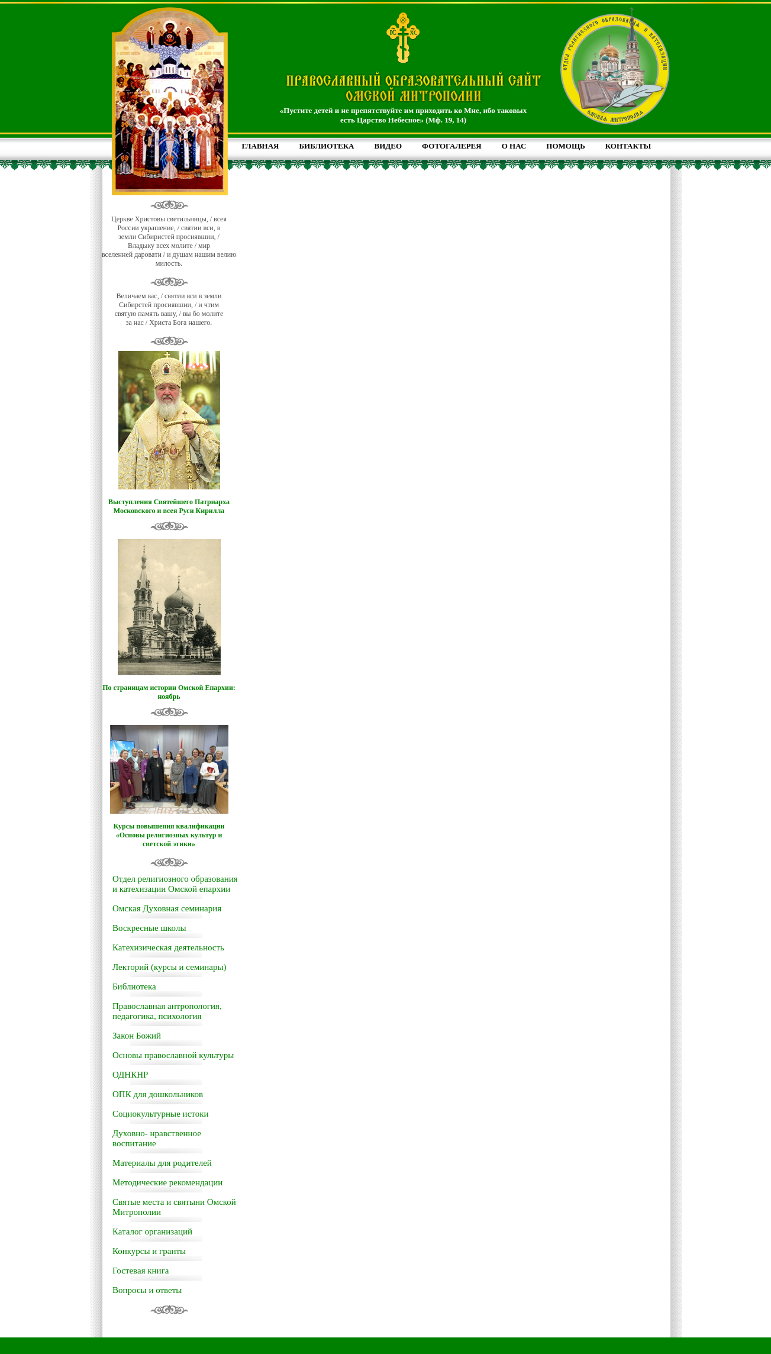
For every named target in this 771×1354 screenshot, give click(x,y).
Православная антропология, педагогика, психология (167, 1011)
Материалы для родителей (162, 1163)
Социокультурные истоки (160, 1113)
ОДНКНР (130, 1074)
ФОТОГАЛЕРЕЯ (452, 145)
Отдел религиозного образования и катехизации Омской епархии (175, 884)
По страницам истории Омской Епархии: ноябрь (169, 692)
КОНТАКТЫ (628, 145)
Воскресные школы (149, 928)
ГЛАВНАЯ (260, 145)
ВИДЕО (388, 145)
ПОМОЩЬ (565, 145)
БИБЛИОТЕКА (326, 145)
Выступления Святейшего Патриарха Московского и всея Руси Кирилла (169, 506)
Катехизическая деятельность (168, 947)
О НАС (514, 145)
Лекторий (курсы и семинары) (169, 967)
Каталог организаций (152, 1231)
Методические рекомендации (167, 1182)
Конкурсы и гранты (149, 1251)
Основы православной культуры (173, 1055)
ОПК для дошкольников (157, 1094)
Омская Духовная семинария (166, 908)
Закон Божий (136, 1035)
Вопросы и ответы (147, 1290)
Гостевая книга (140, 1270)
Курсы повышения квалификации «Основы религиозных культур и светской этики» (169, 835)
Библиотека (134, 986)
